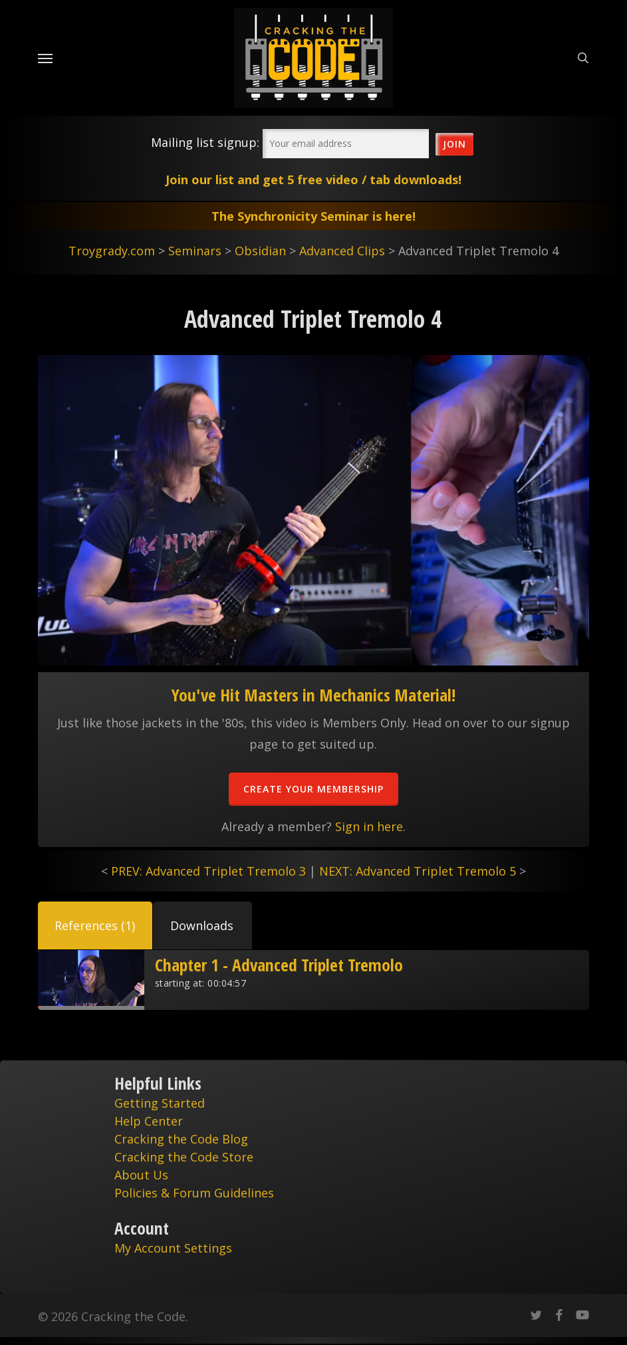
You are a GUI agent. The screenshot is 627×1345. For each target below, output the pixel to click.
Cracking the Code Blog (181, 1139)
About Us (141, 1175)
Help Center (148, 1121)
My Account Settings (173, 1248)
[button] (95, 925)
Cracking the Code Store (183, 1157)
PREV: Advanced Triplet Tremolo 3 (208, 871)
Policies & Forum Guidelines (194, 1193)
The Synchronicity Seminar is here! (313, 216)
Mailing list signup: (205, 142)
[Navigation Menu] (45, 57)
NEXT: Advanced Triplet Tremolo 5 (417, 871)
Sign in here (369, 826)
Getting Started (159, 1103)
